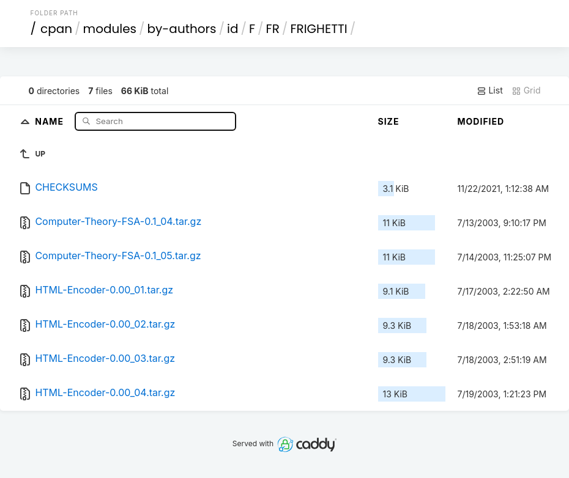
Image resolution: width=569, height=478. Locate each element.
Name (50, 121)
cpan (56, 28)
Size (389, 121)
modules (109, 28)
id (232, 28)
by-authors (182, 28)
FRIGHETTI (318, 28)
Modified (481, 121)
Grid (526, 90)
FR (273, 28)
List (490, 90)
